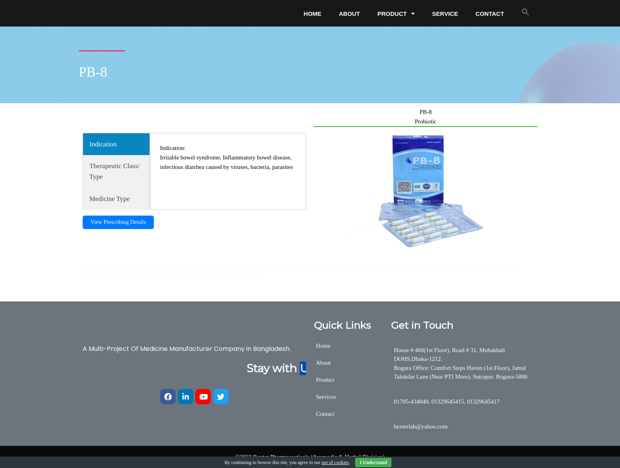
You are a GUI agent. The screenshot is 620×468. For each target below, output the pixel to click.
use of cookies (335, 462)
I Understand (373, 462)
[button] (525, 12)
